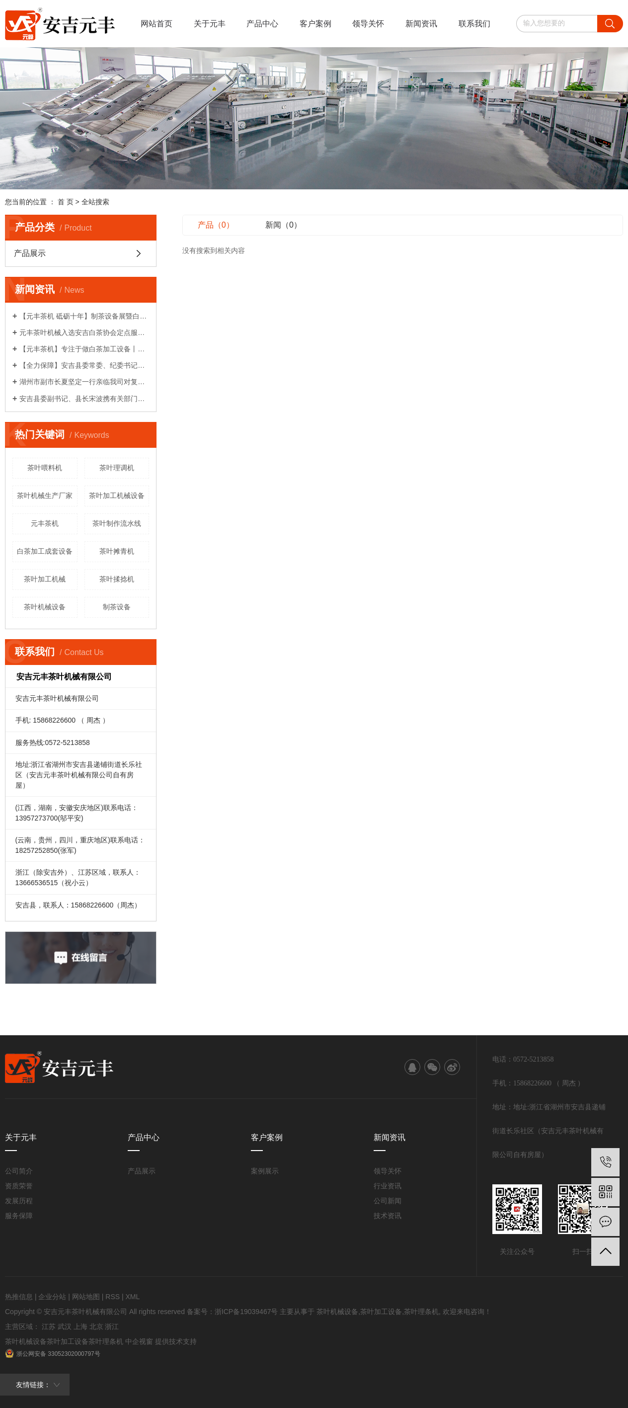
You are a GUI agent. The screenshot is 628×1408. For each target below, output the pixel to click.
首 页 (66, 202)
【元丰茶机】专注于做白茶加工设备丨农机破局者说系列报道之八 (84, 349)
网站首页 (156, 23)
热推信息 (19, 1297)
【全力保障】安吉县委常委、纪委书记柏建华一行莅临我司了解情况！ (84, 365)
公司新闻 (387, 1201)
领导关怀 (368, 23)
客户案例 (315, 23)
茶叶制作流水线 (116, 523)
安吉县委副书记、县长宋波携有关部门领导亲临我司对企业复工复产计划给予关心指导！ (84, 399)
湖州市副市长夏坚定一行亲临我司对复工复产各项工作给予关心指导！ (84, 382)
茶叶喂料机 (44, 468)
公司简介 (19, 1171)
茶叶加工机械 (45, 579)
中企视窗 (139, 1341)
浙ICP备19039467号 (246, 1312)
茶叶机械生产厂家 (45, 495)
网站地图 (86, 1297)
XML (132, 1297)
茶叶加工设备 (381, 1312)
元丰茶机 (45, 523)
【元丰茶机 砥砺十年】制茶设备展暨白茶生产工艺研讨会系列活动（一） (84, 316)
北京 (96, 1326)
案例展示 (265, 1171)
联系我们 (474, 23)
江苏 (49, 1326)
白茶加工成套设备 (45, 551)
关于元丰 (210, 23)
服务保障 (19, 1216)
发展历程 (19, 1201)
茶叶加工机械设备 (117, 495)
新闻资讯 (421, 23)
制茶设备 (117, 607)
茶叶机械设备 (45, 607)
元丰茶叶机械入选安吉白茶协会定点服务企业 (84, 332)
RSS (112, 1297)
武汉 (65, 1326)
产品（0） (216, 225)
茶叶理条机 (421, 1312)
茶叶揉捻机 (116, 579)
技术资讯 (387, 1216)
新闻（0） (283, 225)
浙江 (112, 1326)
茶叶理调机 (116, 468)
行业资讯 (387, 1186)
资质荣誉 (19, 1186)
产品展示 (30, 253)
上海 (80, 1326)
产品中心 (262, 23)
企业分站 (52, 1297)
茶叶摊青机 (116, 551)
